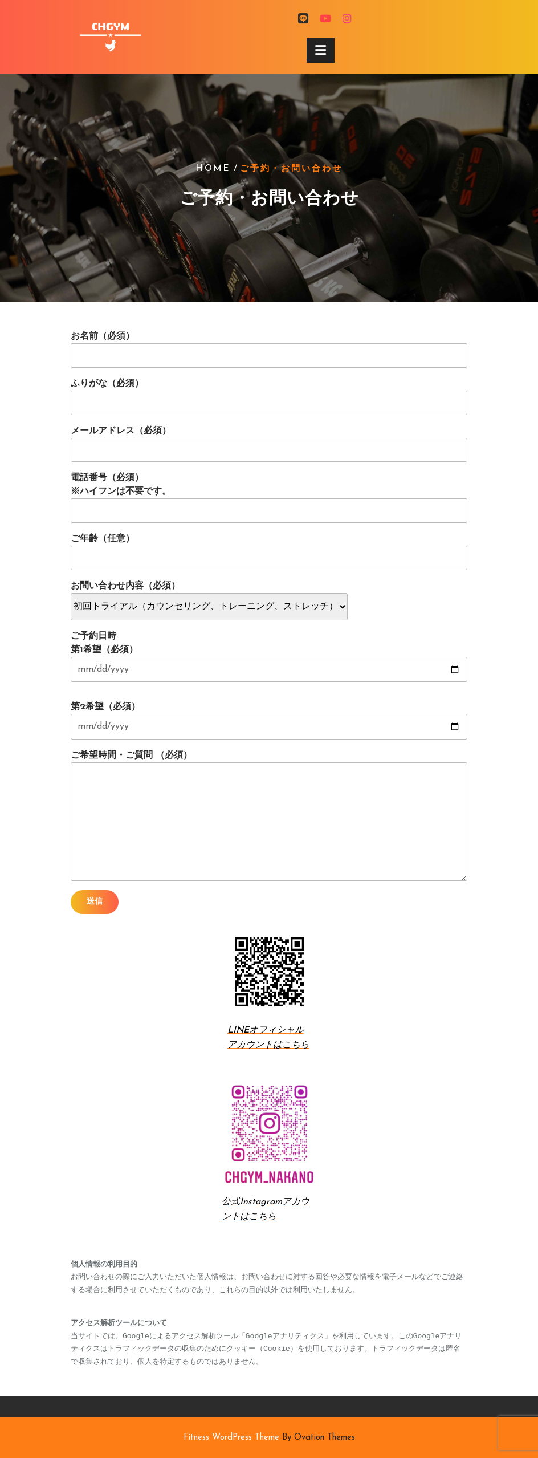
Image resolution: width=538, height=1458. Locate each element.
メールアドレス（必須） (269, 444)
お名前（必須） (269, 350)
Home (213, 169)
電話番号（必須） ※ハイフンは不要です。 (269, 498)
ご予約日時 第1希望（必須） (269, 657)
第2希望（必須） (269, 720)
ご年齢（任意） (269, 552)
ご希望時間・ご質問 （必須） (269, 816)
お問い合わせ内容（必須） (209, 596)
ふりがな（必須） (269, 397)
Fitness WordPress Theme (269, 1437)
